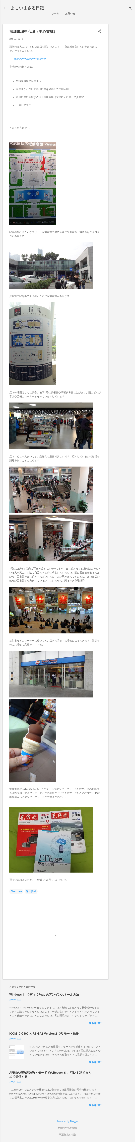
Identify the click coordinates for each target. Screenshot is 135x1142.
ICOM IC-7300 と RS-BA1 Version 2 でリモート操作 (44, 1033)
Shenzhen (16, 891)
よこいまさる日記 (27, 8)
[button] (100, 31)
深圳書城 (31, 891)
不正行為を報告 (67, 1134)
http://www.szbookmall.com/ (30, 58)
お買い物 (70, 13)
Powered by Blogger (68, 1121)
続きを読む (95, 1023)
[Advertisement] (123, 74)
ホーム (55, 13)
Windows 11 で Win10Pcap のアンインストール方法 (44, 994)
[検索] (130, 9)
